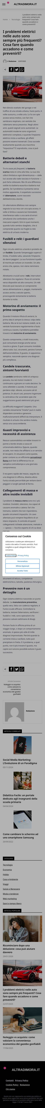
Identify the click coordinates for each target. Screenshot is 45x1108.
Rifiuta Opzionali (22, 566)
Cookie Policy (10, 555)
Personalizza (23, 561)
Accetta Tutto (22, 571)
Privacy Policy (23, 555)
